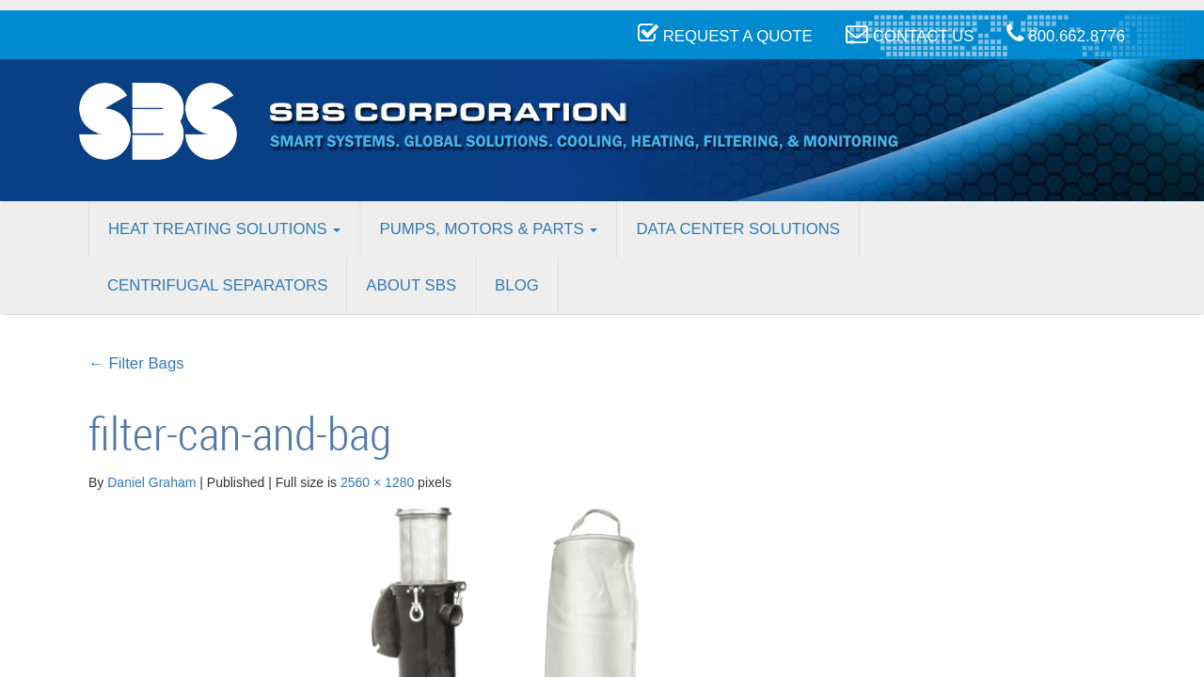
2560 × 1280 (377, 482)
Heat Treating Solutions (224, 229)
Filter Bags (136, 363)
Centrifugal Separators (217, 285)
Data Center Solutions (738, 229)
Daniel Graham (151, 482)
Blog (517, 285)
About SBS (411, 285)
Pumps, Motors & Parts (488, 229)
